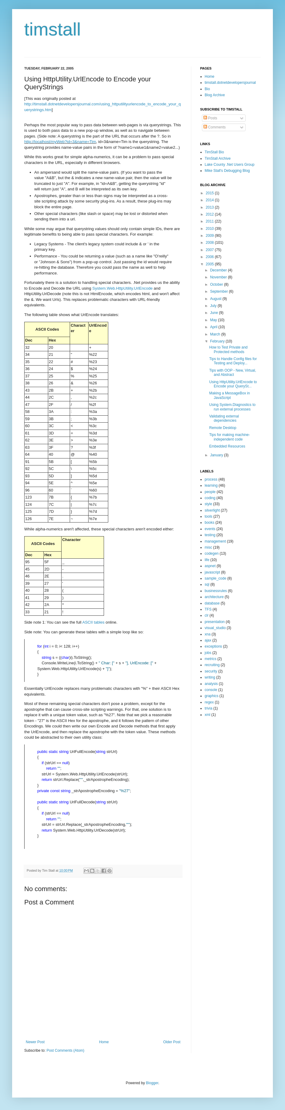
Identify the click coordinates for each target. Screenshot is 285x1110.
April (214, 327)
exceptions (213, 646)
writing (210, 677)
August (216, 299)
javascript (212, 572)
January (217, 455)
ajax (208, 640)
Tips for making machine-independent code (229, 437)
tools (208, 516)
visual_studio (215, 628)
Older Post (171, 1042)
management (215, 541)
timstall (52, 29)
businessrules (216, 591)
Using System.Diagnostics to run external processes (232, 407)
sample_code (215, 578)
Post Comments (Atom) (65, 1050)
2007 (210, 250)
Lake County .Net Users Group (229, 164)
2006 (210, 257)
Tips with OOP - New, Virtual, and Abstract (232, 372)
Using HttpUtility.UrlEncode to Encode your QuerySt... (233, 384)
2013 (210, 207)
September (219, 291)
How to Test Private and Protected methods (228, 349)
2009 (210, 235)
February (218, 341)
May (214, 320)
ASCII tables (93, 622)
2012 (210, 214)
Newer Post (35, 1042)
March (215, 334)
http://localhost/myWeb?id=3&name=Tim (60, 141)
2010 (210, 228)
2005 (210, 264)
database (212, 603)
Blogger (152, 1083)
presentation (215, 622)
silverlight (212, 510)
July (214, 306)
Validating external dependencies (224, 418)
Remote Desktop (222, 428)
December (219, 270)
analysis (211, 684)
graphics (211, 696)
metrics (210, 659)
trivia (208, 708)
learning (211, 485)
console (211, 690)
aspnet (210, 566)
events (210, 529)
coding (210, 498)
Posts (210, 118)
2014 (210, 200)
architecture (214, 597)
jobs (208, 653)
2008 (210, 242)
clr (207, 615)
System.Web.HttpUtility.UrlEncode (122, 288)
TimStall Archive (218, 158)
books (209, 522)
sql (207, 584)
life (207, 560)
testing (210, 535)
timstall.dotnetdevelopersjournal (230, 82)
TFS (208, 609)
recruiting (212, 665)
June (214, 313)
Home (104, 1042)
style (208, 504)
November (219, 277)
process (211, 479)
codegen (212, 553)
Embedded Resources (227, 446)
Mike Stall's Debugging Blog (227, 171)
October (217, 284)
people (210, 492)
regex (209, 702)
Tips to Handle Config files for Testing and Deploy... (233, 361)
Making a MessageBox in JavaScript (229, 395)
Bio (207, 89)
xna (207, 634)
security (211, 671)
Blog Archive (215, 95)
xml (207, 715)
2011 (210, 221)
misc (208, 547)
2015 (210, 193)
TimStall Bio (214, 152)
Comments (214, 127)
